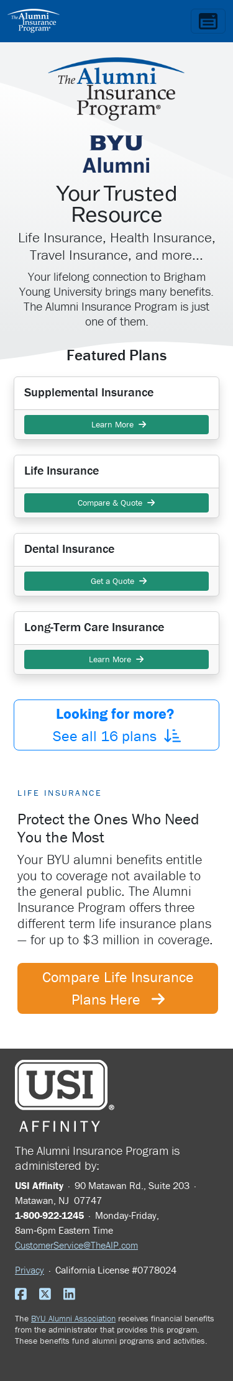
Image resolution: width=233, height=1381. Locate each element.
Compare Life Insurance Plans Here (118, 988)
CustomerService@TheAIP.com (76, 1245)
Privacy (29, 1270)
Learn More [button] (116, 424)
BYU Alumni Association (73, 1318)
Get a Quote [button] (116, 580)
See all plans (117, 724)
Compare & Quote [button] (116, 502)
